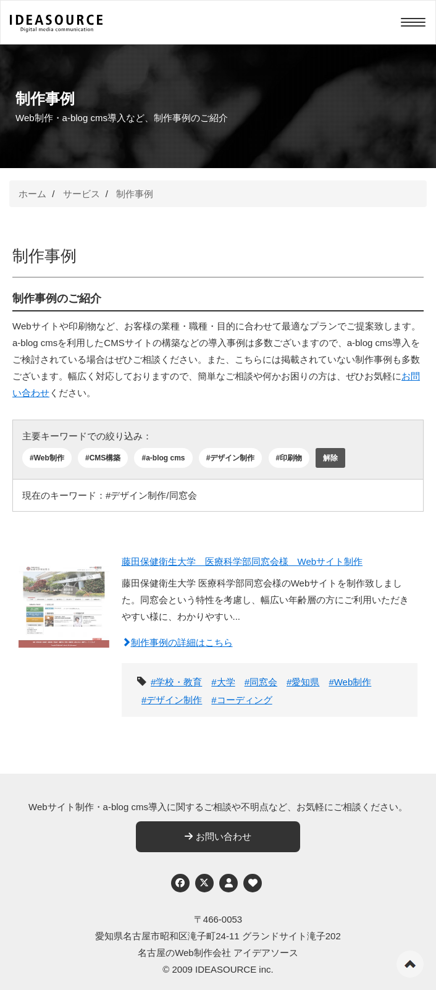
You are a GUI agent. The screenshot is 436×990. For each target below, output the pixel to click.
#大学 (223, 682)
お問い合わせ (218, 836)
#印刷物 (289, 458)
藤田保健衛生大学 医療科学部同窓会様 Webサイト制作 (242, 561)
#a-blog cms (163, 458)
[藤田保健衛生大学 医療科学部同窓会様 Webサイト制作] (64, 624)
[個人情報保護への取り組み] (228, 883)
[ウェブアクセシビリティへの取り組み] (252, 883)
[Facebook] (180, 883)
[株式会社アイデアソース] (56, 23)
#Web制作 (47, 458)
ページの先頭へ (410, 964)
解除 (330, 458)
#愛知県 (303, 682)
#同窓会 (261, 682)
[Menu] (413, 22)
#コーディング (241, 700)
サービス (81, 193)
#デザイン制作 (230, 458)
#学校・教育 (176, 682)
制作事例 (134, 193)
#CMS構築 (102, 458)
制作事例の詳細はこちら (177, 642)
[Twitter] (204, 883)
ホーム (32, 193)
